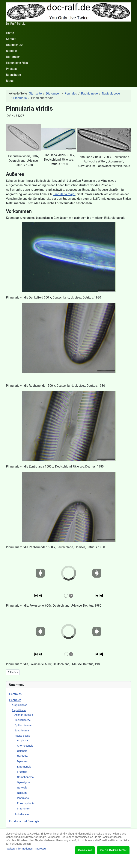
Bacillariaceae (22, 720)
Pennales (15, 700)
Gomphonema (25, 777)
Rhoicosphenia (25, 803)
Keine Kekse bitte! (113, 850)
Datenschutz (14, 45)
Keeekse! (85, 850)
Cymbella (22, 756)
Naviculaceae (22, 735)
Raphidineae (19, 710)
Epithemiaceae (22, 725)
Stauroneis (23, 808)
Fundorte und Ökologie (24, 821)
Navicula (22, 787)
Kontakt (11, 39)
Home (10, 33)
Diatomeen (13, 57)
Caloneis (22, 750)
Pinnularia (23, 798)
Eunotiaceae (21, 730)
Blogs (9, 81)
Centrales (15, 694)
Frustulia (22, 771)
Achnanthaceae (23, 714)
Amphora (22, 740)
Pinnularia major (64, 194)
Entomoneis (24, 766)
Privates (11, 69)
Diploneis (22, 761)
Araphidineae (19, 705)
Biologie (11, 51)
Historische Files (17, 63)
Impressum (41, 848)
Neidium (22, 792)
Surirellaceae (21, 814)
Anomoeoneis (25, 745)
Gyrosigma (23, 782)
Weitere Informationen (20, 848)
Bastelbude (13, 75)
